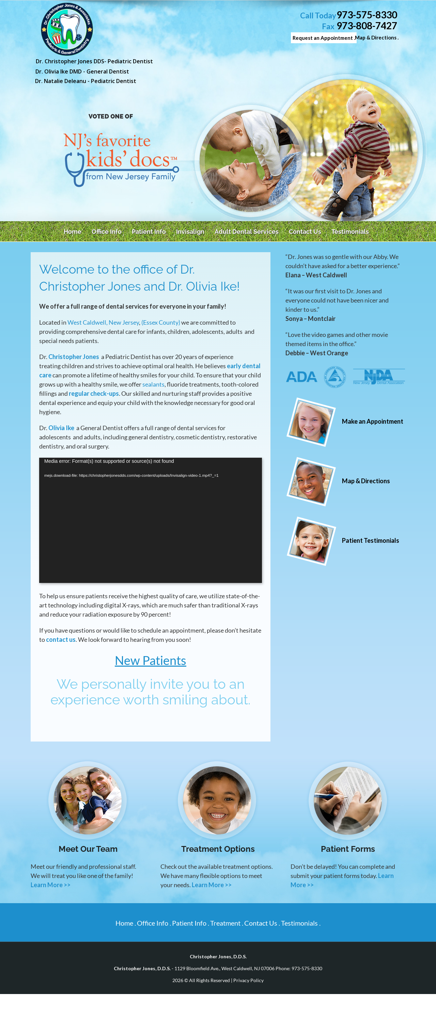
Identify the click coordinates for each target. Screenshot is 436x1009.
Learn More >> (51, 885)
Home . (125, 923)
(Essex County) (160, 322)
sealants (153, 384)
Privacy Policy (248, 980)
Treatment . (226, 923)
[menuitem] (74, 231)
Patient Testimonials (370, 540)
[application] (150, 520)
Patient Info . (190, 923)
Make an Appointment (372, 421)
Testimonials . (301, 923)
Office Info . (154, 923)
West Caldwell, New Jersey (103, 322)
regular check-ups (94, 393)
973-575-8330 (367, 15)
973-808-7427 (367, 25)
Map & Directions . (377, 37)
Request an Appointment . (324, 38)
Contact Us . (262, 923)
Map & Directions (366, 481)
